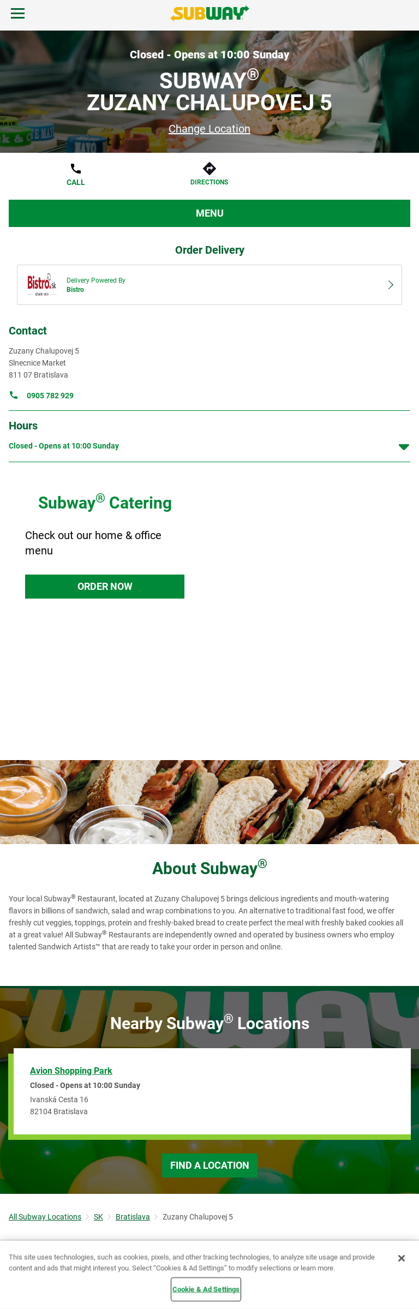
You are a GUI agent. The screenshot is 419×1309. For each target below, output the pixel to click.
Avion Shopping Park (71, 1071)
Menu (210, 213)
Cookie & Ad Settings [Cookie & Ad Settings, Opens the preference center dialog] (206, 1289)
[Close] (402, 1258)
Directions (209, 182)
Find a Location (209, 1165)
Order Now (105, 586)
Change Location (209, 128)
